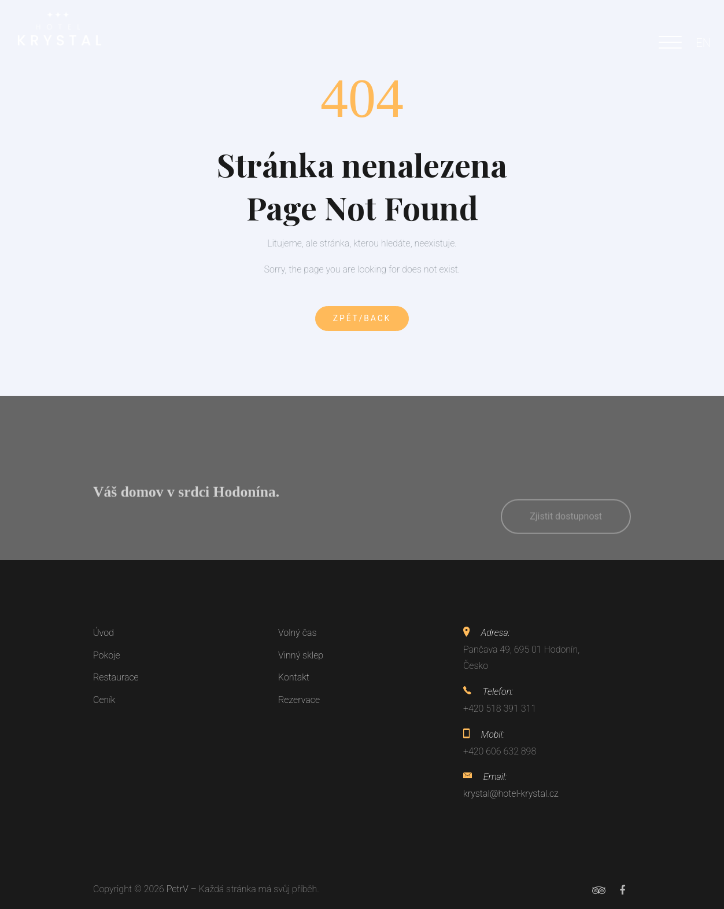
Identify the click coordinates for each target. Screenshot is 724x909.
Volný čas (297, 632)
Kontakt (293, 677)
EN (703, 43)
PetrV (178, 889)
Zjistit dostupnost (566, 532)
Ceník (104, 699)
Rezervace (299, 699)
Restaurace (116, 677)
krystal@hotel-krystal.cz (511, 793)
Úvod (103, 632)
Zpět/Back (362, 318)
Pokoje (106, 655)
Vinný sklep (300, 655)
